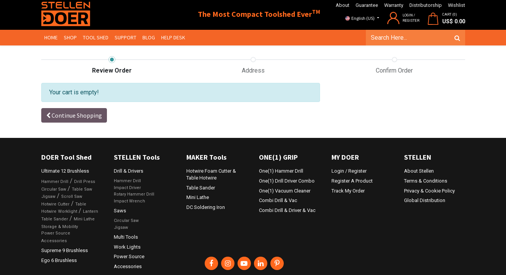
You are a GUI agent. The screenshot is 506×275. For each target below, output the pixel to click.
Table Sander (54, 219)
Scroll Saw (71, 196)
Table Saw (82, 189)
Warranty (393, 5)
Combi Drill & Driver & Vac (287, 210)
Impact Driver (127, 187)
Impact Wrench (129, 201)
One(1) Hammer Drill (281, 171)
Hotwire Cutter (55, 204)
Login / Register (349, 171)
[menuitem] (51, 38)
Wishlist (456, 5)
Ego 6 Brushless (59, 260)
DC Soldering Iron (205, 207)
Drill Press (84, 181)
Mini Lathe (84, 219)
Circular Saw (53, 189)
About (342, 5)
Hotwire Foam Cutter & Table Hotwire (211, 174)
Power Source (55, 233)
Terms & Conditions (425, 181)
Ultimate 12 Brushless (65, 171)
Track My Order (348, 191)
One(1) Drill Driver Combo (287, 181)
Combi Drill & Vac (278, 200)
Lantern (90, 211)
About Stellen (419, 171)
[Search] (457, 38)
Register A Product (352, 181)
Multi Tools (126, 237)
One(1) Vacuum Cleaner (284, 191)
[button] (74, 115)
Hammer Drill (54, 181)
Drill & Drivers (128, 171)
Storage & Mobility (59, 226)
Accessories (54, 240)
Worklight (67, 211)
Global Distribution (424, 200)
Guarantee (367, 5)
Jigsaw (48, 196)
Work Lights (127, 247)
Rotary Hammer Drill (134, 194)
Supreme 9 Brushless (64, 250)
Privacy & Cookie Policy (429, 191)
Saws (120, 211)
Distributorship (425, 5)
